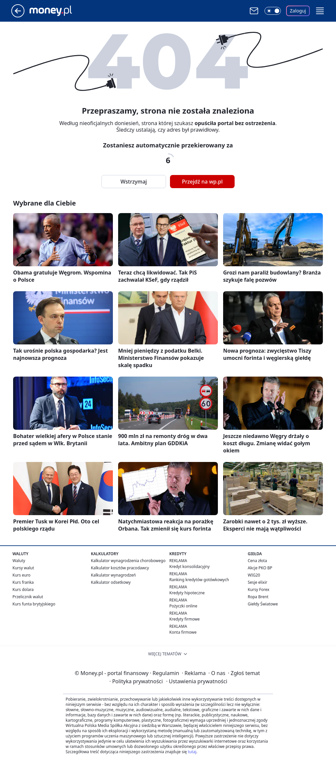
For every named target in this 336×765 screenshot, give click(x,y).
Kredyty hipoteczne (187, 593)
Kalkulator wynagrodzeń (113, 575)
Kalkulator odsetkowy (111, 582)
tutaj (192, 751)
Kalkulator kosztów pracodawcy (120, 568)
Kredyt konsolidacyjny (189, 566)
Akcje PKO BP (260, 568)
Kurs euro (21, 575)
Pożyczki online (183, 606)
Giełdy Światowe (263, 604)
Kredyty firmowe (184, 619)
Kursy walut (23, 568)
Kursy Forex (258, 589)
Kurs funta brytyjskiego (33, 604)
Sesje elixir (257, 582)
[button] (320, 11)
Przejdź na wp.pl (202, 181)
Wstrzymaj (133, 181)
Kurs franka (23, 582)
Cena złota (257, 560)
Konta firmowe (183, 632)
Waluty (18, 560)
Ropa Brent (258, 597)
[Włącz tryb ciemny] (272, 11)
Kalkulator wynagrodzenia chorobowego (128, 560)
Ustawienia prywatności (196, 681)
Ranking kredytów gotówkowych (199, 579)
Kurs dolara (23, 589)
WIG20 (254, 575)
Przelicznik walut (27, 597)
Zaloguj (298, 11)
